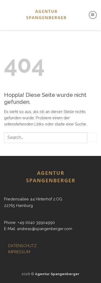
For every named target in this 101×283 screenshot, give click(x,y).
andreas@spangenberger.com (44, 228)
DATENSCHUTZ (22, 245)
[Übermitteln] (92, 137)
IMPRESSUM (19, 252)
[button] (93, 15)
